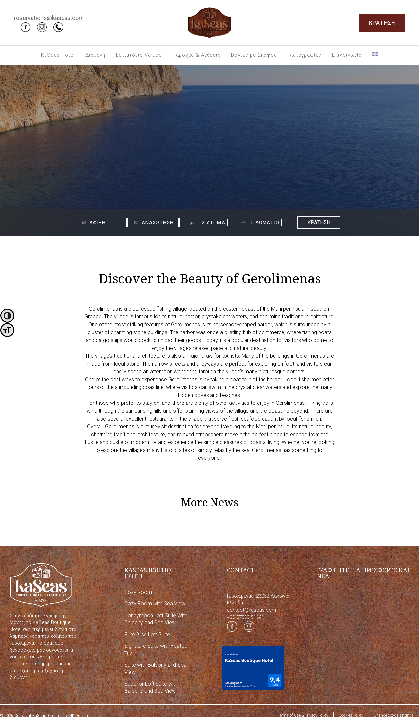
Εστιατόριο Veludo (139, 55)
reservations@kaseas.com (49, 17)
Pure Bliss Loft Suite (147, 634)
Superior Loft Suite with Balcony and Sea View (150, 687)
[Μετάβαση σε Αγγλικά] (375, 54)
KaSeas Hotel (58, 55)
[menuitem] (58, 55)
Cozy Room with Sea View (154, 603)
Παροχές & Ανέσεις (197, 55)
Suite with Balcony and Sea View (155, 668)
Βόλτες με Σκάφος (254, 55)
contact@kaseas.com (251, 610)
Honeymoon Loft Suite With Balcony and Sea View (155, 619)
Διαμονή (95, 55)
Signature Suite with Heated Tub (155, 649)
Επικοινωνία (347, 55)
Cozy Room (138, 592)
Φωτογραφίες (304, 55)
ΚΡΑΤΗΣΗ (382, 23)
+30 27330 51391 (245, 617)
